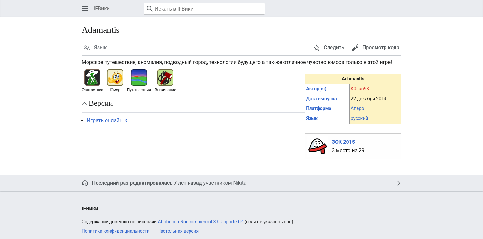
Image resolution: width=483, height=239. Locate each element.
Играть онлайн (105, 120)
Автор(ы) (316, 89)
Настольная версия (178, 231)
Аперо (357, 108)
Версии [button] (101, 103)
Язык (312, 118)
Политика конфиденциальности (116, 231)
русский (359, 118)
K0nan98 (360, 89)
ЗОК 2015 (343, 142)
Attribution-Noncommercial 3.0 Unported (198, 221)
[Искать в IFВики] (204, 8)
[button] (85, 9)
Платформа (318, 108)
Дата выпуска (321, 99)
